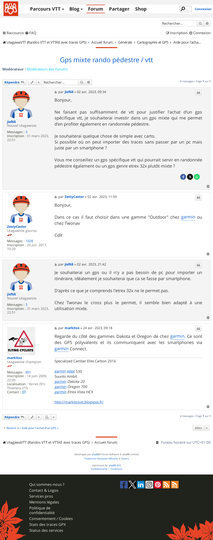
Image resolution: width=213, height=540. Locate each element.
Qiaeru (125, 458)
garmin (188, 217)
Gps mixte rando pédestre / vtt (106, 60)
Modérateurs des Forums (47, 69)
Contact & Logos (43, 490)
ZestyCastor (16, 227)
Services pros (41, 496)
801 (28, 372)
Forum (95, 9)
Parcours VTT (45, 9)
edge (71, 371)
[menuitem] (30, 33)
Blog (74, 9)
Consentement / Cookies (51, 518)
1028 (29, 241)
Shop (141, 9)
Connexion (203, 9)
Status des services (46, 530)
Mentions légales (44, 502)
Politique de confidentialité (42, 510)
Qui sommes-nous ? (46, 484)
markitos (14, 358)
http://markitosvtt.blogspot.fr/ (79, 402)
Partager (119, 9)
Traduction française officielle (101, 458)
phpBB (95, 454)
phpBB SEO (115, 465)
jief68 (11, 122)
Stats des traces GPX (47, 524)
